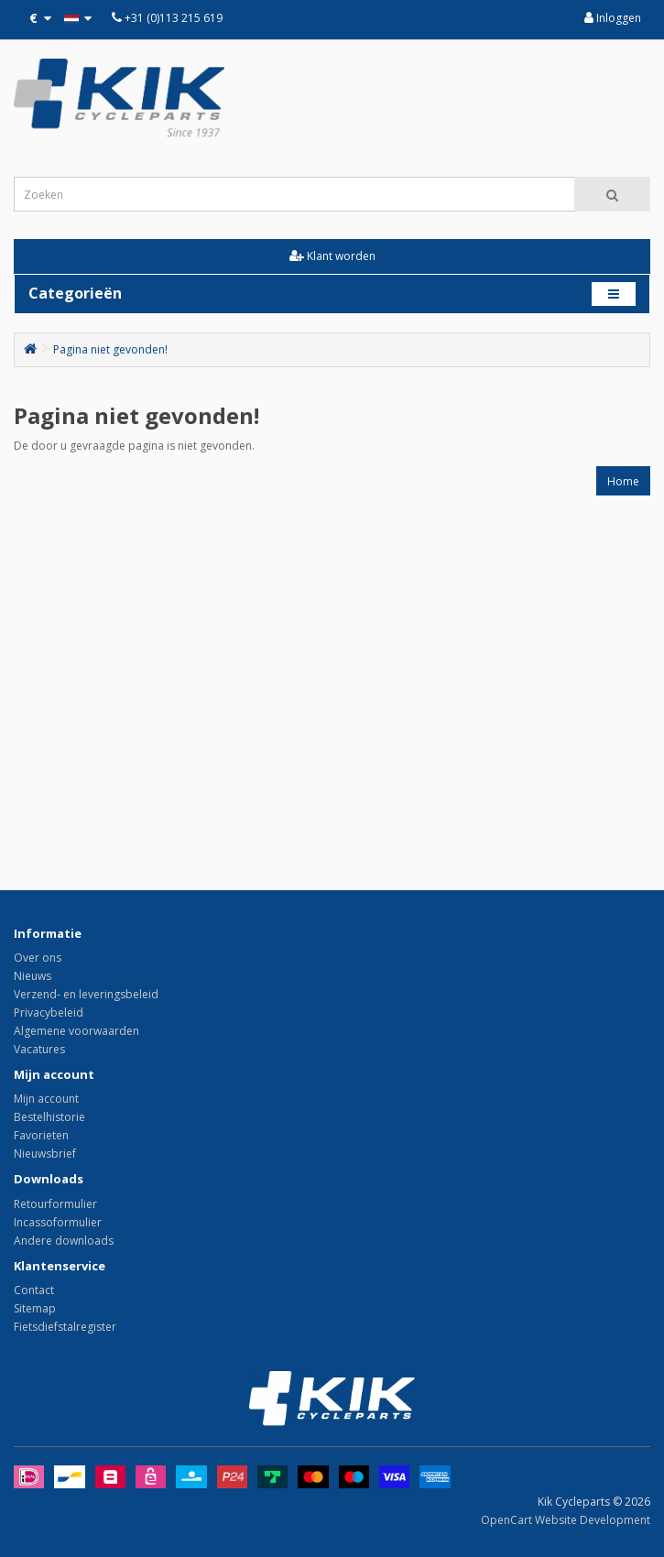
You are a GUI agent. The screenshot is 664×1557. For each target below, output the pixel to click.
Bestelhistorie (49, 1117)
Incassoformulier (58, 1222)
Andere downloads (64, 1240)
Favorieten (41, 1135)
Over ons (37, 957)
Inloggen (612, 18)
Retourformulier (55, 1204)
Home (623, 481)
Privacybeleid (48, 1012)
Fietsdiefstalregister (65, 1326)
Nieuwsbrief (45, 1153)
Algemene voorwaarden (76, 1031)
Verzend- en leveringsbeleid (86, 994)
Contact (34, 1290)
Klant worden (332, 256)
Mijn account (46, 1098)
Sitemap (35, 1308)
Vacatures (39, 1049)
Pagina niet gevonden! (110, 349)
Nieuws (32, 976)
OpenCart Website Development (565, 1520)
